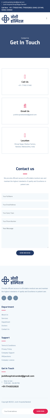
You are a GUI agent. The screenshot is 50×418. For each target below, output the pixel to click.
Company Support (8, 353)
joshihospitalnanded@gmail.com (13, 2)
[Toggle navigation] (46, 18)
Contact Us (5, 329)
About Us (5, 315)
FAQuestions (6, 356)
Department (6, 322)
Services (5, 318)
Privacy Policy (7, 349)
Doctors (4, 326)
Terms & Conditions (9, 345)
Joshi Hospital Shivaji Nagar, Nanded (14, 4)
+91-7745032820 (10, 386)
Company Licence (8, 360)
